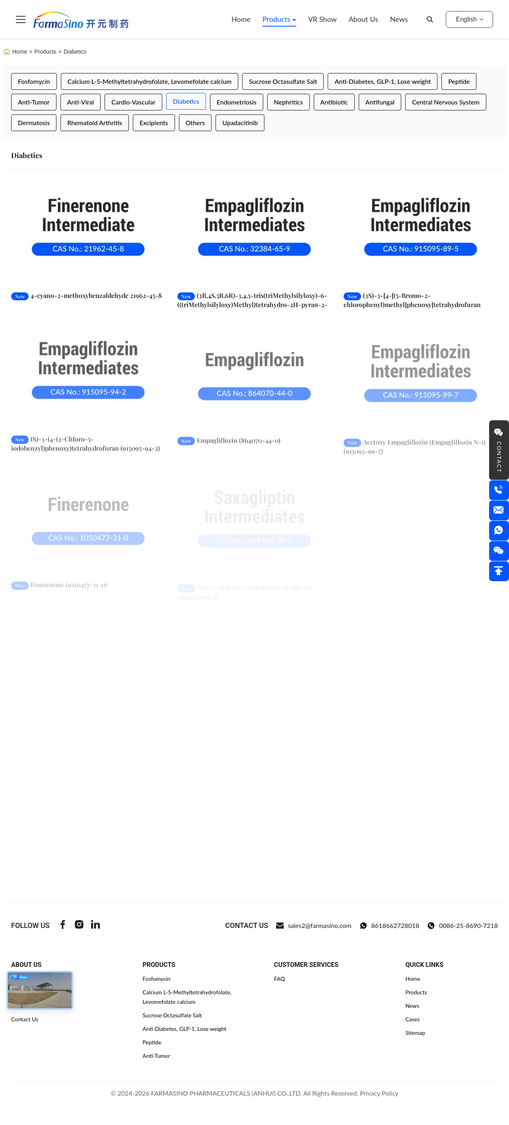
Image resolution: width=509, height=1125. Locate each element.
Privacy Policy (379, 1093)
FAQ (279, 978)
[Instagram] (79, 925)
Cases (412, 1019)
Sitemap (415, 1032)
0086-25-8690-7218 (462, 926)
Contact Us (24, 1019)
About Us (363, 19)
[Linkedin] (95, 925)
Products (277, 19)
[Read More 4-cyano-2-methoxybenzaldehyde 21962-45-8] (88, 231)
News (399, 19)
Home (241, 19)
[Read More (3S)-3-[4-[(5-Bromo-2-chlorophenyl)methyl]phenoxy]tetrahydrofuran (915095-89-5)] (421, 231)
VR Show (322, 19)
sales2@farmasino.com (313, 926)
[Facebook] (63, 925)
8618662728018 (389, 926)
